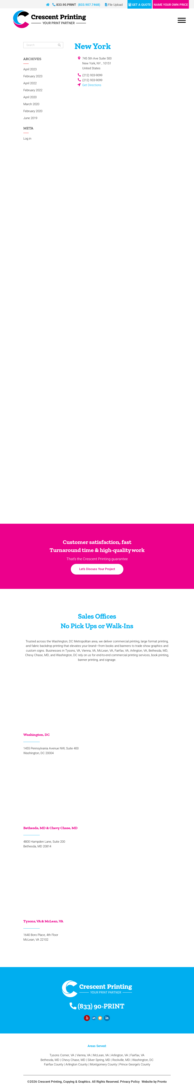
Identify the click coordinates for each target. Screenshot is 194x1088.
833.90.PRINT (64, 4)
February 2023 (32, 76)
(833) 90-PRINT (97, 1006)
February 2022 (32, 90)
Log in (27, 138)
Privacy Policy (130, 1081)
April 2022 (30, 83)
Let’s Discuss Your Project (97, 569)
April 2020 (30, 97)
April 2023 (30, 69)
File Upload (114, 4)
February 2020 (32, 111)
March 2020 (31, 104)
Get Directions (91, 85)
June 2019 (30, 118)
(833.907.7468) (89, 4)
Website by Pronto (154, 1081)
